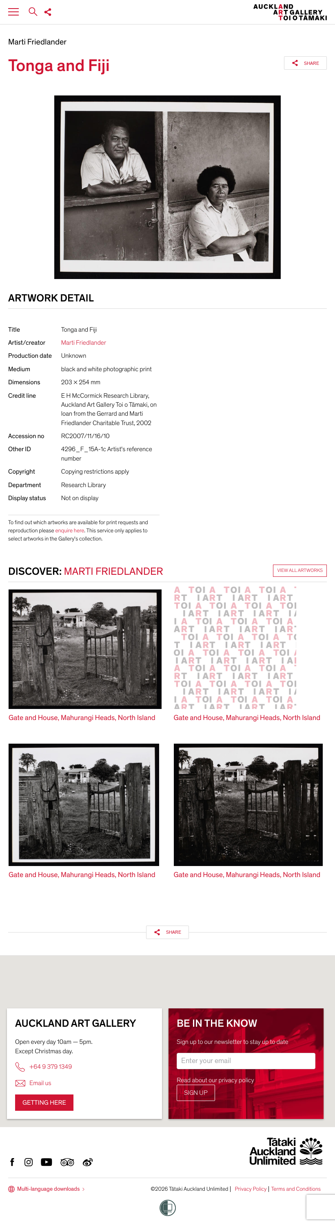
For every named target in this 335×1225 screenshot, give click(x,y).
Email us (33, 1083)
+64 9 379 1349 (43, 1067)
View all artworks (300, 570)
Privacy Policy (250, 1189)
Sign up (196, 1092)
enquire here (69, 530)
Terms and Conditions (296, 1189)
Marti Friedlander (37, 42)
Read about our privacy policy (215, 1080)
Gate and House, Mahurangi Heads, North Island (82, 718)
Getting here (44, 1102)
